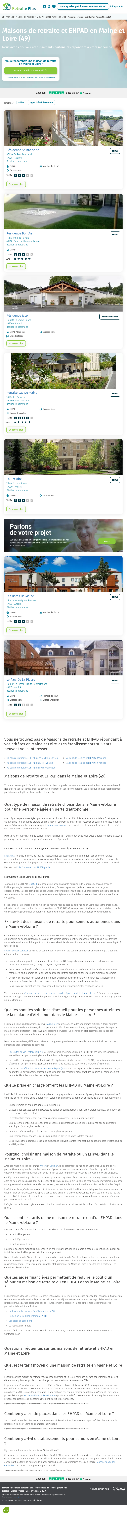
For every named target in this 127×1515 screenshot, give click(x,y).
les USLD (33, 894)
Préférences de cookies (45, 1498)
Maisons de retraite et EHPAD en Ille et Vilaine (29, 772)
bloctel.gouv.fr (18, 1507)
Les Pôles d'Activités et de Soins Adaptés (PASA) (43, 1078)
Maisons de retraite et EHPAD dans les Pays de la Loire (41, 17)
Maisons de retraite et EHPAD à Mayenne (86, 768)
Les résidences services (16, 960)
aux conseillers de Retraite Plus (40, 1405)
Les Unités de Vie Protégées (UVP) (26, 1061)
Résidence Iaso (17, 318)
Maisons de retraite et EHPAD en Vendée (86, 772)
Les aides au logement (20, 1330)
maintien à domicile (58, 835)
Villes (21, 102)
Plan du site (37, 1510)
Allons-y (104, 548)
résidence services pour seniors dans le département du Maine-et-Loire (60, 1003)
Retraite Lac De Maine (21, 397)
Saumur (54, 1175)
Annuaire (10, 17)
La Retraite (14, 484)
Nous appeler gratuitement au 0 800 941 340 (83, 6)
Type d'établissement (41, 102)
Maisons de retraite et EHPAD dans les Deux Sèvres (32, 768)
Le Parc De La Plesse (20, 688)
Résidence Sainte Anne (22, 150)
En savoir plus (17, 185)
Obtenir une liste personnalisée (30, 70)
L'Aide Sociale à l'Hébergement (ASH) (28, 1326)
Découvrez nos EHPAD (36, 1501)
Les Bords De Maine (20, 603)
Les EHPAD (9, 865)
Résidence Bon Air (19, 235)
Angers (43, 1175)
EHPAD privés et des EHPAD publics (33, 877)
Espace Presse (17, 1501)
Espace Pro (117, 6)
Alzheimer (52, 1034)
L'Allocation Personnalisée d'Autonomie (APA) (32, 1321)
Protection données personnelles (17, 1498)
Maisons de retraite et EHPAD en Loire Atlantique (30, 777)
